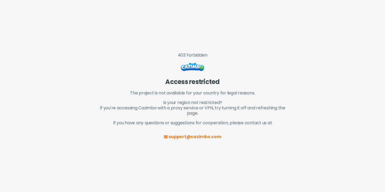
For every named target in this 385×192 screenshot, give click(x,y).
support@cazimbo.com (192, 136)
